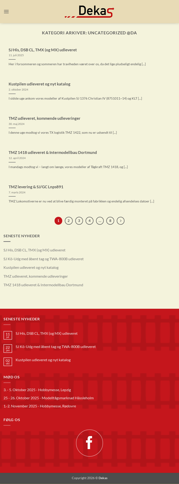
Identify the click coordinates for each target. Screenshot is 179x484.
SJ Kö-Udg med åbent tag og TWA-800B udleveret (43, 259)
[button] (6, 11)
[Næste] (121, 221)
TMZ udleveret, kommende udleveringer (44, 118)
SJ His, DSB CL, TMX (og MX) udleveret (43, 50)
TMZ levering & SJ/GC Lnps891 (36, 187)
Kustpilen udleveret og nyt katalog (39, 84)
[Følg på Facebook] (89, 442)
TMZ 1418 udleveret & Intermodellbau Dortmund (53, 152)
